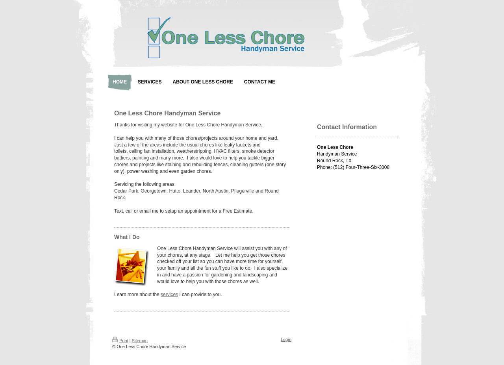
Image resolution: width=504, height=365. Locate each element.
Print (120, 340)
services (169, 294)
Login (286, 339)
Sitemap (140, 340)
